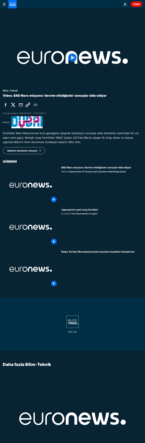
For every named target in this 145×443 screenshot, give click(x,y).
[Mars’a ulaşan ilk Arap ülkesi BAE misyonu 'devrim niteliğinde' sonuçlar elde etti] (101, 185)
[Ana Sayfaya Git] (12, 4)
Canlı (136, 4)
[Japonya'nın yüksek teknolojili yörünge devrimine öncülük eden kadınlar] (101, 227)
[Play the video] (72, 57)
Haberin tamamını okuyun (22, 150)
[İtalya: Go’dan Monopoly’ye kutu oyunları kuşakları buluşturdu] (101, 269)
